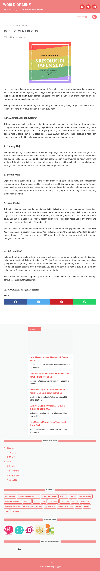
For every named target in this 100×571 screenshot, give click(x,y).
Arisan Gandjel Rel (49, 496)
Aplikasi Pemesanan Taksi (28, 496)
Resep (78, 506)
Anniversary (10, 496)
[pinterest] (61, 300)
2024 (10, 461)
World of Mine (18, 3)
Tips (7, 511)
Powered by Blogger (53, 567)
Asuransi (63, 496)
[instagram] (93, 5)
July (12, 452)
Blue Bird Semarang (13, 501)
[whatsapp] (84, 300)
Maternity (85, 501)
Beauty (73, 496)
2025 (10, 447)
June (13, 479)
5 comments (21, 35)
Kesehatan (65, 501)
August (14, 475)
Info (43, 501)
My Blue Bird (50, 506)
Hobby (36, 501)
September (15, 470)
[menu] (5, 14)
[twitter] (87, 5)
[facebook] (81, 5)
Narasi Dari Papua (65, 506)
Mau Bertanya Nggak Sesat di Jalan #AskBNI (23, 506)
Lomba (75, 501)
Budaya (27, 501)
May (12, 457)
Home (50, 563)
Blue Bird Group (85, 496)
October (14, 466)
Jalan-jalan (52, 501)
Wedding (15, 511)
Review (87, 506)
